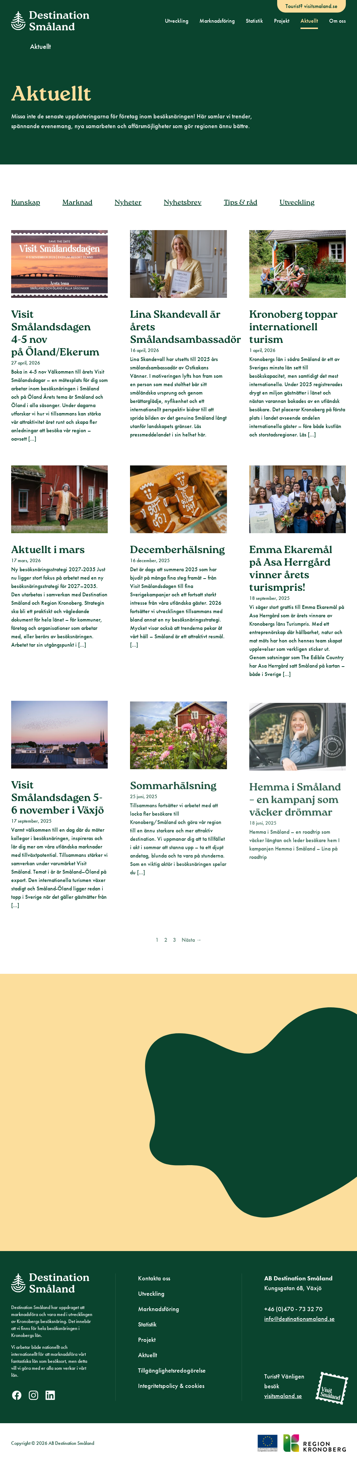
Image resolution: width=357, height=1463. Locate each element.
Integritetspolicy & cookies (171, 1386)
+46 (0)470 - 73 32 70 (293, 1309)
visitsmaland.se (283, 1396)
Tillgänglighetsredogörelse (172, 1370)
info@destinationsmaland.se (299, 1319)
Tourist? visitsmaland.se (311, 6)
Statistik (254, 20)
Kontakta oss (154, 1278)
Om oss (337, 20)
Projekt (281, 20)
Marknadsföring (217, 20)
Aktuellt (309, 20)
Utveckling (176, 20)
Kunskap (25, 211)
